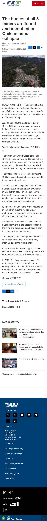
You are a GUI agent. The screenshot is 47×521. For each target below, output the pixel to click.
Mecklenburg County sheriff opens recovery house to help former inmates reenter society (31, 347)
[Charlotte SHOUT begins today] (9, 363)
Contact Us (9, 459)
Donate (39, 3)
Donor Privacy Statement (14, 464)
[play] (3, 518)
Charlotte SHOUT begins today (31, 359)
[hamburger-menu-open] (4, 3)
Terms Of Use (10, 479)
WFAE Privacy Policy (12, 474)
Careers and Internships (13, 454)
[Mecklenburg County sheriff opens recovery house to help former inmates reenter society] (9, 348)
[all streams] (44, 518)
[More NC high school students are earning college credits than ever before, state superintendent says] (9, 333)
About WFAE (9, 444)
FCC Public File (10, 469)
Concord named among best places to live (19, 374)
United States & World (14, 284)
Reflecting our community (14, 449)
